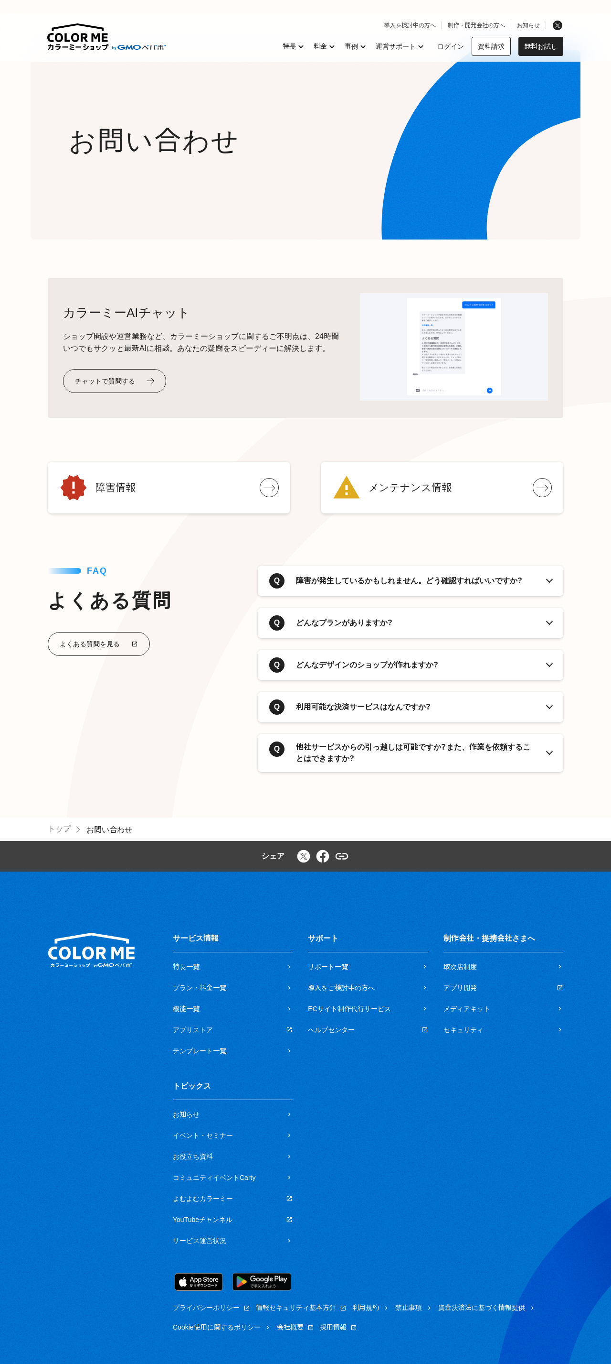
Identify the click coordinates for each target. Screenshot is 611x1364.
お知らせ (528, 25)
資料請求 (491, 46)
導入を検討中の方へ (410, 25)
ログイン (450, 46)
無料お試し (541, 46)
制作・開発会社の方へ (476, 25)
